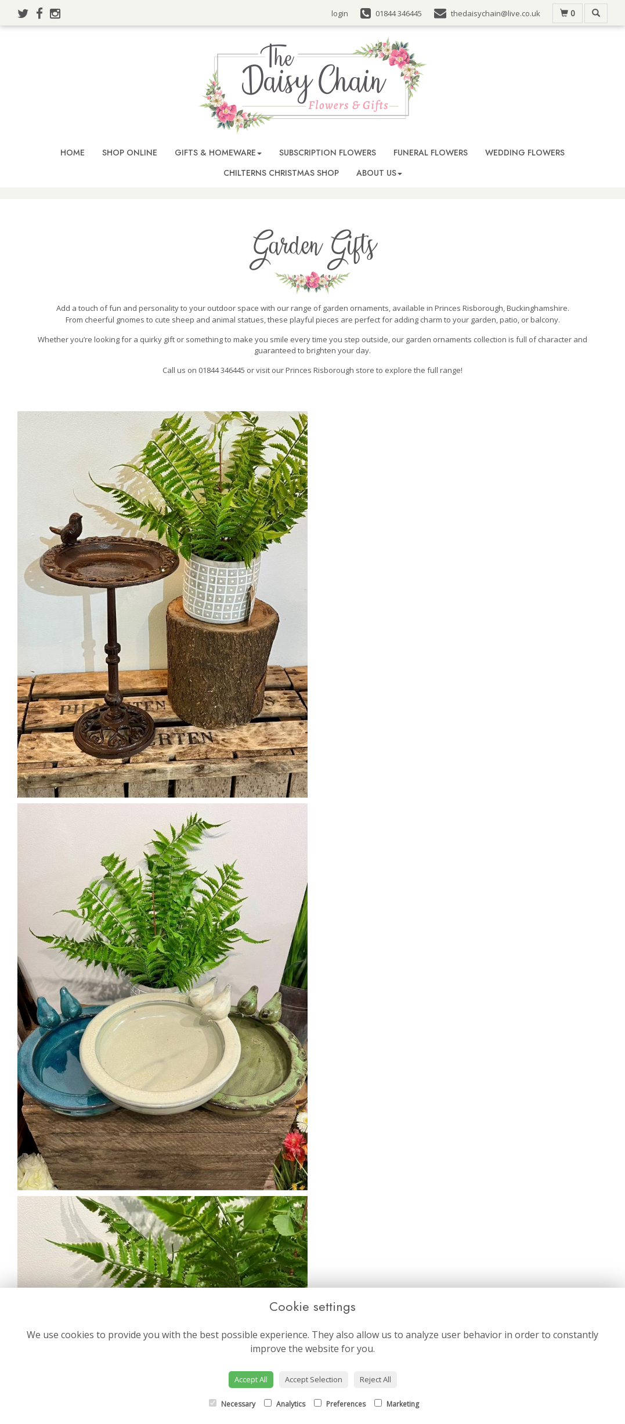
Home (72, 152)
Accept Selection (313, 1379)
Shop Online (129, 152)
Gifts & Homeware (218, 152)
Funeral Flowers (430, 152)
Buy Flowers (195, 1286)
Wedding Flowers (525, 152)
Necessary (232, 1404)
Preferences (340, 1404)
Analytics (284, 1404)
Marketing (396, 1404)
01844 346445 (320, 1222)
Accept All (251, 1379)
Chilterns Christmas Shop (281, 173)
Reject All (375, 1379)
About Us (379, 173)
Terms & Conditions (355, 1286)
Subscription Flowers (327, 152)
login (339, 13)
